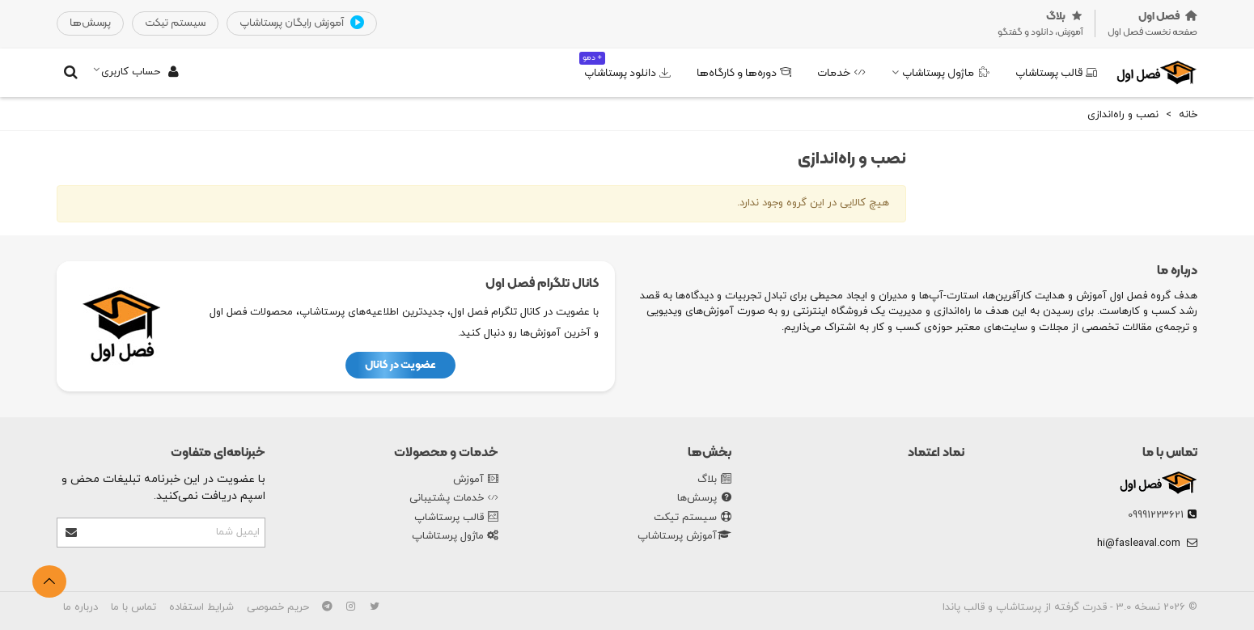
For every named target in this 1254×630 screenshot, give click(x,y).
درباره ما (80, 607)
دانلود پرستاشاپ (625, 67)
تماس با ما (1169, 453)
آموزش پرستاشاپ (684, 537)
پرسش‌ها (704, 499)
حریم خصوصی (278, 607)
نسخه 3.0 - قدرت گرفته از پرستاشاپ (1076, 607)
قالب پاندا (964, 607)
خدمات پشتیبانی (453, 499)
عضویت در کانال (400, 365)
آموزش (475, 480)
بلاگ (714, 480)
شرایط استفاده (201, 607)
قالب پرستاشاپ (1056, 73)
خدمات (841, 73)
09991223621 (1156, 515)
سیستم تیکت (692, 518)
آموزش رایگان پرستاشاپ (301, 23)
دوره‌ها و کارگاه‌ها (744, 73)
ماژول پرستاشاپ (945, 73)
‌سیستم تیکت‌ (175, 23)
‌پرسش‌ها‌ (90, 23)
